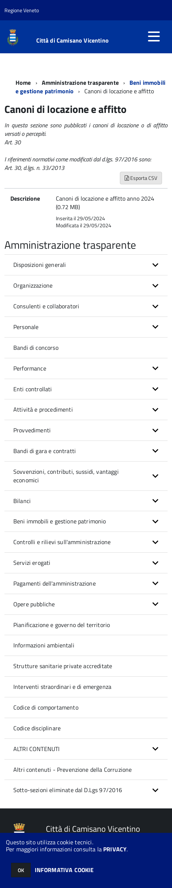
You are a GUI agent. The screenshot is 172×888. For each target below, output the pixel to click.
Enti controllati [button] (32, 389)
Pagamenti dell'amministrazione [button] (54, 583)
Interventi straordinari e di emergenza (62, 686)
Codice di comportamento (45, 707)
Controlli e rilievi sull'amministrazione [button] (62, 541)
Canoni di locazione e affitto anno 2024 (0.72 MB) (105, 202)
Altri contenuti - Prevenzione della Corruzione (72, 769)
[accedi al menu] (154, 36)
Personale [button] (25, 326)
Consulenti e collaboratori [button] (46, 306)
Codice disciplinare (37, 728)
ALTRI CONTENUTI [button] (36, 748)
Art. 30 (12, 142)
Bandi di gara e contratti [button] (44, 450)
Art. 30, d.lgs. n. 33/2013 (34, 167)
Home (23, 82)
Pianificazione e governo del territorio (61, 624)
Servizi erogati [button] (31, 562)
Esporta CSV (141, 178)
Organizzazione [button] (33, 285)
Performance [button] (29, 368)
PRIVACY (115, 849)
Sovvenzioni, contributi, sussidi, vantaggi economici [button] (66, 476)
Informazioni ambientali (43, 645)
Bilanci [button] (22, 500)
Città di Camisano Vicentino (72, 40)
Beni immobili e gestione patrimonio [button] (59, 521)
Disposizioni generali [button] (39, 264)
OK (21, 870)
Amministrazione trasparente (80, 82)
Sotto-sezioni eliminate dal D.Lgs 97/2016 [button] (67, 789)
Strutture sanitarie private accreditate (62, 665)
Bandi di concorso (35, 347)
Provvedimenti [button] (32, 430)
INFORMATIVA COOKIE (64, 869)
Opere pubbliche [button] (34, 604)
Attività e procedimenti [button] (43, 409)
